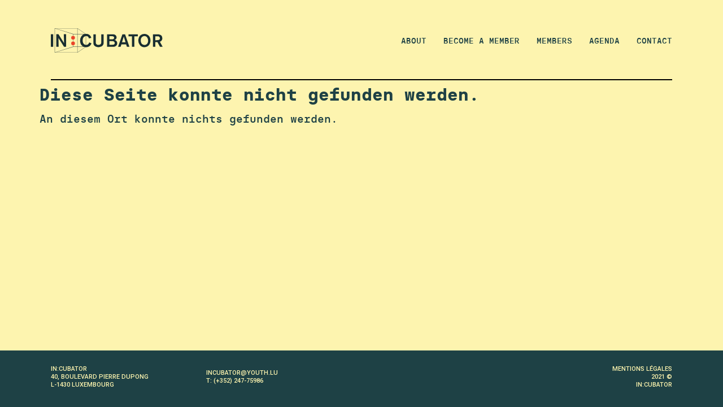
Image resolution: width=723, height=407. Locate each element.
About (413, 41)
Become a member (481, 41)
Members (554, 41)
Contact (654, 41)
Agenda (604, 41)
